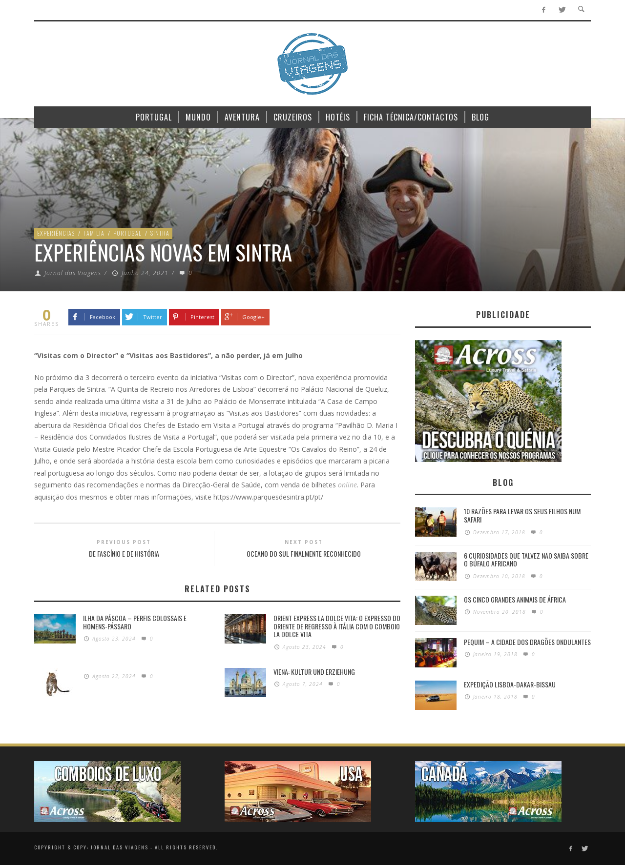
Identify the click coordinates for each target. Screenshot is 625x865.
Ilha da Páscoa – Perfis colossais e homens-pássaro (135, 622)
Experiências (56, 233)
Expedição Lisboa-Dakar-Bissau (510, 684)
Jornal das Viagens (72, 273)
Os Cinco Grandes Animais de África (515, 599)
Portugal (127, 233)
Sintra (159, 233)
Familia (93, 233)
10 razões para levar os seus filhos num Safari (522, 515)
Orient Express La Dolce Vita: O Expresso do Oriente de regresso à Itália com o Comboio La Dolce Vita (336, 626)
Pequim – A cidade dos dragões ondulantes (527, 642)
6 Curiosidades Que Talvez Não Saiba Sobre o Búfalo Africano (526, 559)
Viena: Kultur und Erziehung (314, 671)
